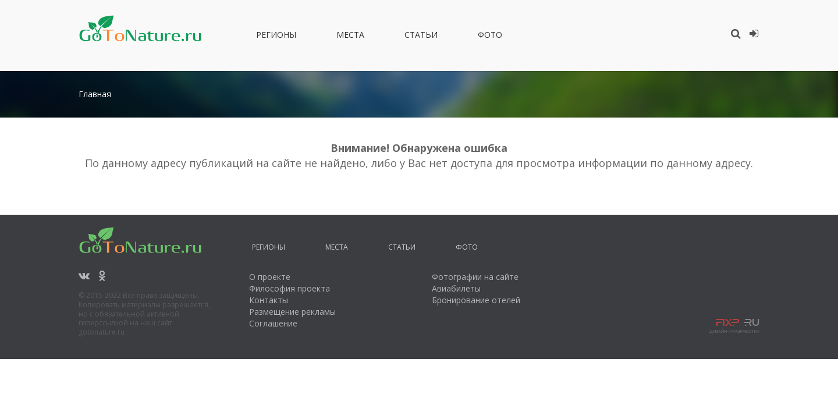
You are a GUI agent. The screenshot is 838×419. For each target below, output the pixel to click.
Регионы (276, 36)
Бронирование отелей (476, 300)
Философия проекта (289, 288)
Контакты (268, 300)
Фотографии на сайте (475, 276)
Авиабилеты (456, 288)
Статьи (421, 36)
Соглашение (273, 323)
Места (350, 36)
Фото (490, 36)
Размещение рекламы (292, 311)
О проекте (269, 276)
